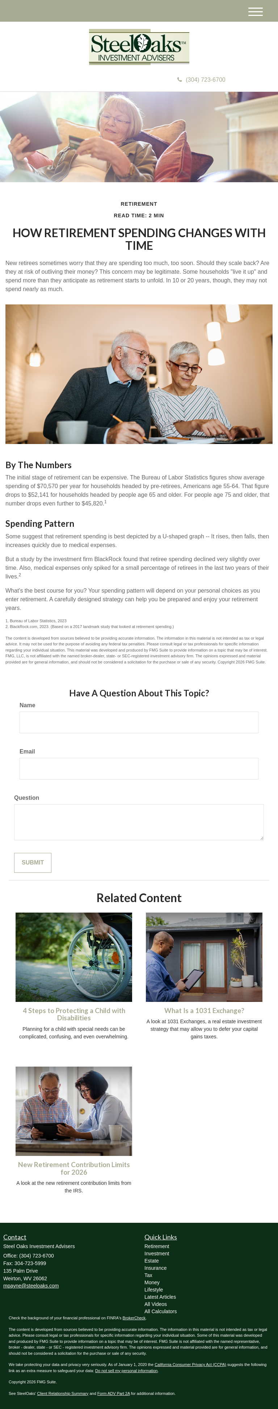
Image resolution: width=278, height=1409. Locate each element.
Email (27, 751)
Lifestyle (153, 1290)
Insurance (155, 1268)
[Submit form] (32, 863)
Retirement (156, 1246)
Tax (148, 1275)
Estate (151, 1261)
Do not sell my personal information (126, 1371)
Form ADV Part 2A (113, 1393)
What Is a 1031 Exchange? (204, 1011)
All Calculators (160, 1311)
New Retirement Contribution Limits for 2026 (74, 1168)
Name (27, 705)
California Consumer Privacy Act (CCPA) (190, 1364)
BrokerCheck (134, 1318)
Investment (156, 1253)
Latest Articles (160, 1297)
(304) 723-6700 (201, 80)
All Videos (155, 1304)
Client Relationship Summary (63, 1393)
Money (152, 1282)
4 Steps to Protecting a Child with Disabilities (74, 1014)
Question (26, 798)
